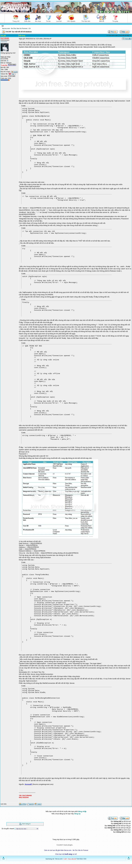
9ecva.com (58, 859)
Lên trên (3, 804)
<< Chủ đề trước (112, 35)
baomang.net (50, 859)
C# (30, 28)
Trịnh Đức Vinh (81, 859)
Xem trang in (26, 824)
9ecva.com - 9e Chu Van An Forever (14, 28)
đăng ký (77, 814)
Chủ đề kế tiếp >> (125, 35)
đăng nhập (82, 811)
